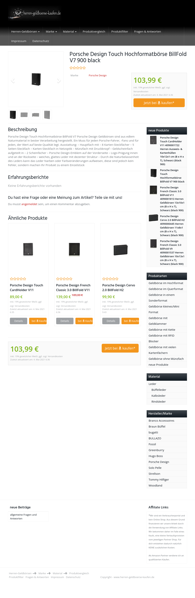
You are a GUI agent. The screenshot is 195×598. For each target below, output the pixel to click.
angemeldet (29, 204)
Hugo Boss (156, 456)
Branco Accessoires (161, 420)
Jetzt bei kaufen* (159, 102)
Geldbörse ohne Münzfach (166, 359)
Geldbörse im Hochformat (166, 283)
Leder (152, 384)
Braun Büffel (157, 426)
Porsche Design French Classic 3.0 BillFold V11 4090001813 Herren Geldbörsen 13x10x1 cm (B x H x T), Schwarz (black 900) (74, 287)
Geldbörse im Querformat (166, 289)
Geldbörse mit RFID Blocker (161, 338)
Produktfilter (119, 31)
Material (70, 31)
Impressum (18, 41)
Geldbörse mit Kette (162, 329)
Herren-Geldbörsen (25, 31)
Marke (51, 31)
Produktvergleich (94, 31)
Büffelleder (159, 390)
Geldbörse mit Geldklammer (158, 321)
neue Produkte (158, 364)
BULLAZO (155, 438)
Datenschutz (40, 41)
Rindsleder (159, 401)
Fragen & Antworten (147, 31)
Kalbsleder (159, 395)
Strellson (154, 473)
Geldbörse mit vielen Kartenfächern (162, 350)
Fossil (152, 444)
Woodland (155, 485)
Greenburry (156, 450)
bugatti (153, 432)
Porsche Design (98, 75)
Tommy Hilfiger (159, 479)
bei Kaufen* (39, 321)
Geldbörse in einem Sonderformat (162, 297)
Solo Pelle (155, 468)
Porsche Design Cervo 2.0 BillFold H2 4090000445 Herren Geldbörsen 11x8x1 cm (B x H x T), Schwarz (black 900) (119, 287)
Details (18, 321)
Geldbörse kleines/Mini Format (164, 309)
